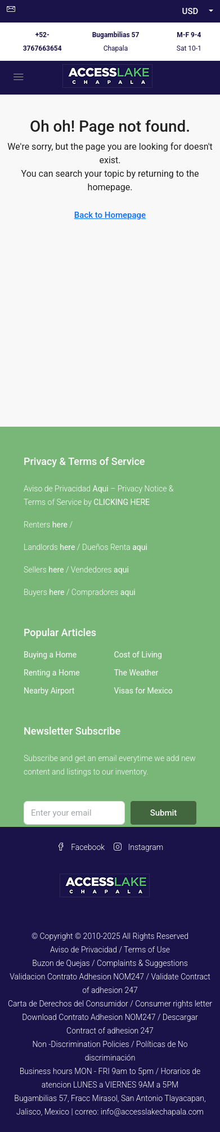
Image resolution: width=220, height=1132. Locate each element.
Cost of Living (138, 654)
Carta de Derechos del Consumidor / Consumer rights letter (110, 1003)
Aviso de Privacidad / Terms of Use (110, 949)
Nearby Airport (49, 690)
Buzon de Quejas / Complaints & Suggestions (110, 963)
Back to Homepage (110, 215)
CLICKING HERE (121, 502)
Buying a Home (50, 654)
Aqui (101, 488)
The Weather (136, 672)
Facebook (81, 847)
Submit (163, 813)
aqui (139, 547)
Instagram (138, 847)
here (60, 524)
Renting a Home (52, 672)
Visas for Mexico (143, 690)
